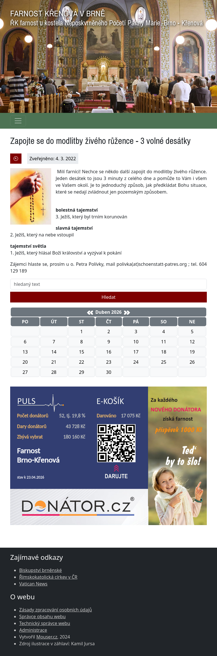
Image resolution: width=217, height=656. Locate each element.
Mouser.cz (46, 637)
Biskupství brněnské (40, 570)
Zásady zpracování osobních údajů (55, 610)
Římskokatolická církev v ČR (48, 577)
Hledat (108, 297)
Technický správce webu (44, 623)
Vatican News (33, 584)
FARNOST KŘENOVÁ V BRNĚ (106, 16)
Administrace (33, 630)
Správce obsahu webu (42, 616)
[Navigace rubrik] (18, 120)
